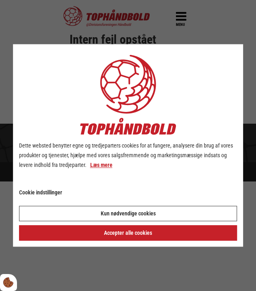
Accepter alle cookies (128, 233)
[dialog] (128, 145)
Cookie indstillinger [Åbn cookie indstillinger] (40, 193)
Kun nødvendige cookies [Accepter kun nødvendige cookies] (128, 214)
